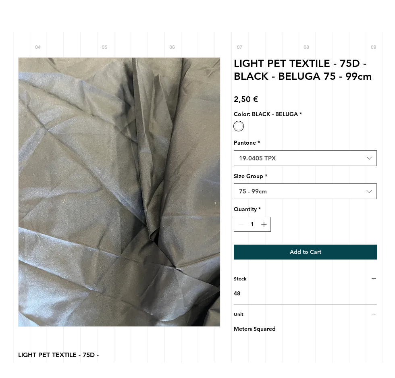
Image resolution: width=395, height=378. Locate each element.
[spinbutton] (252, 224)
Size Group (250, 176)
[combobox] (305, 158)
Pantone (247, 142)
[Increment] (265, 224)
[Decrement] (240, 224)
